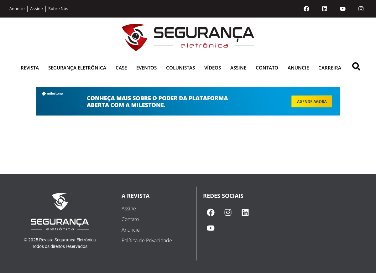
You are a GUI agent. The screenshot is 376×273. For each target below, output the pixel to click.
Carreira (329, 67)
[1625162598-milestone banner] (188, 114)
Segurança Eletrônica (77, 67)
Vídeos (212, 67)
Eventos (146, 67)
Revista (30, 67)
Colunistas (180, 67)
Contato (267, 67)
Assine (238, 67)
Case (121, 67)
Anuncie (298, 67)
